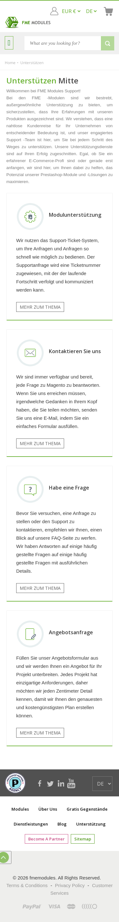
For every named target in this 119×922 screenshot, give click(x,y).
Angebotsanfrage (71, 632)
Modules (20, 809)
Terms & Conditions (27, 885)
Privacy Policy (69, 885)
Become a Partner (46, 839)
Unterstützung (91, 824)
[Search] (69, 43)
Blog (62, 824)
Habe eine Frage (69, 487)
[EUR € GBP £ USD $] (71, 11)
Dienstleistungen (31, 824)
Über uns (47, 809)
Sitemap (82, 839)
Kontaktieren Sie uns (75, 351)
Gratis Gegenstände (87, 809)
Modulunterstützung (75, 214)
